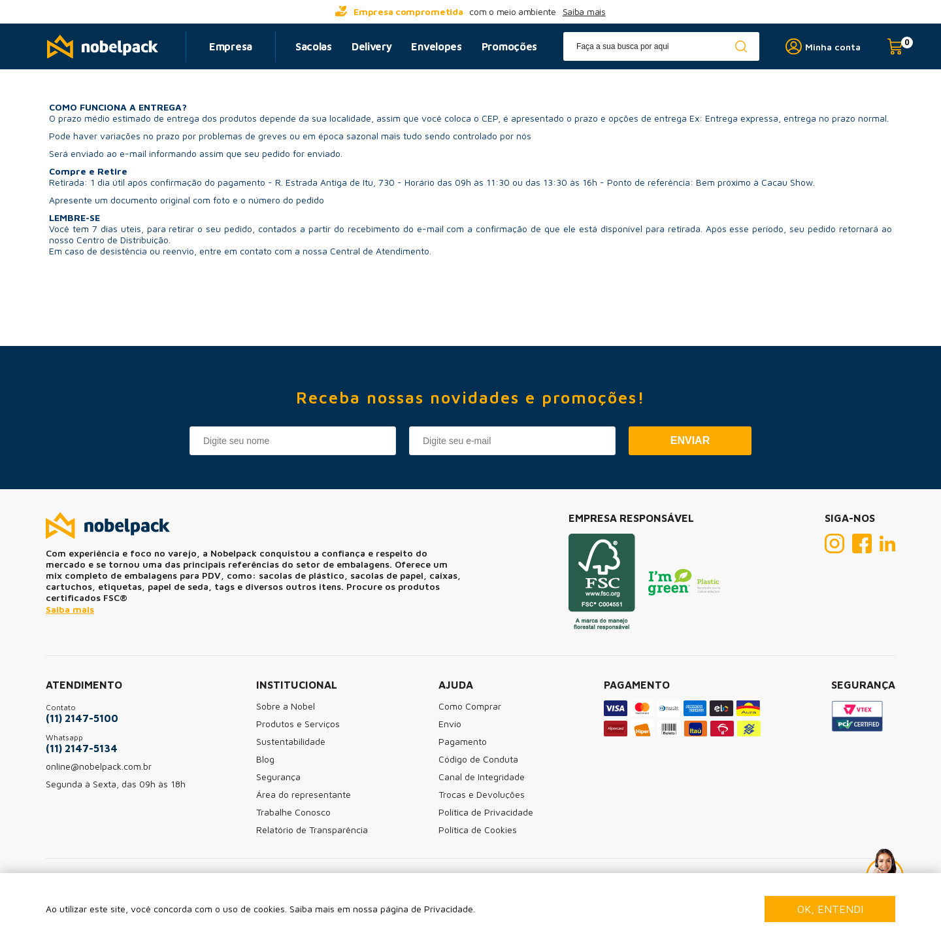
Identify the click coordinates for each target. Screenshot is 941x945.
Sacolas (313, 46)
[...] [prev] (242, 12)
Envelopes (436, 46)
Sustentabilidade (290, 741)
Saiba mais (584, 11)
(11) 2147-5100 (82, 718)
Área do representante (303, 794)
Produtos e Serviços (298, 723)
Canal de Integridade (481, 776)
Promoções (509, 46)
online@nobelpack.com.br (99, 766)
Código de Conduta (478, 759)
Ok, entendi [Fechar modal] (830, 909)
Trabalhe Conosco (293, 811)
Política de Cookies (477, 829)
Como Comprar (469, 706)
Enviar (690, 440)
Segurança (278, 776)
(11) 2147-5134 (82, 748)
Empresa (230, 46)
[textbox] (661, 46)
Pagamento (462, 741)
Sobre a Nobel (285, 706)
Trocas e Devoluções (481, 794)
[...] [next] (699, 12)
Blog (265, 759)
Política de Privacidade (485, 811)
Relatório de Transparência (312, 829)
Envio (449, 723)
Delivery (372, 46)
